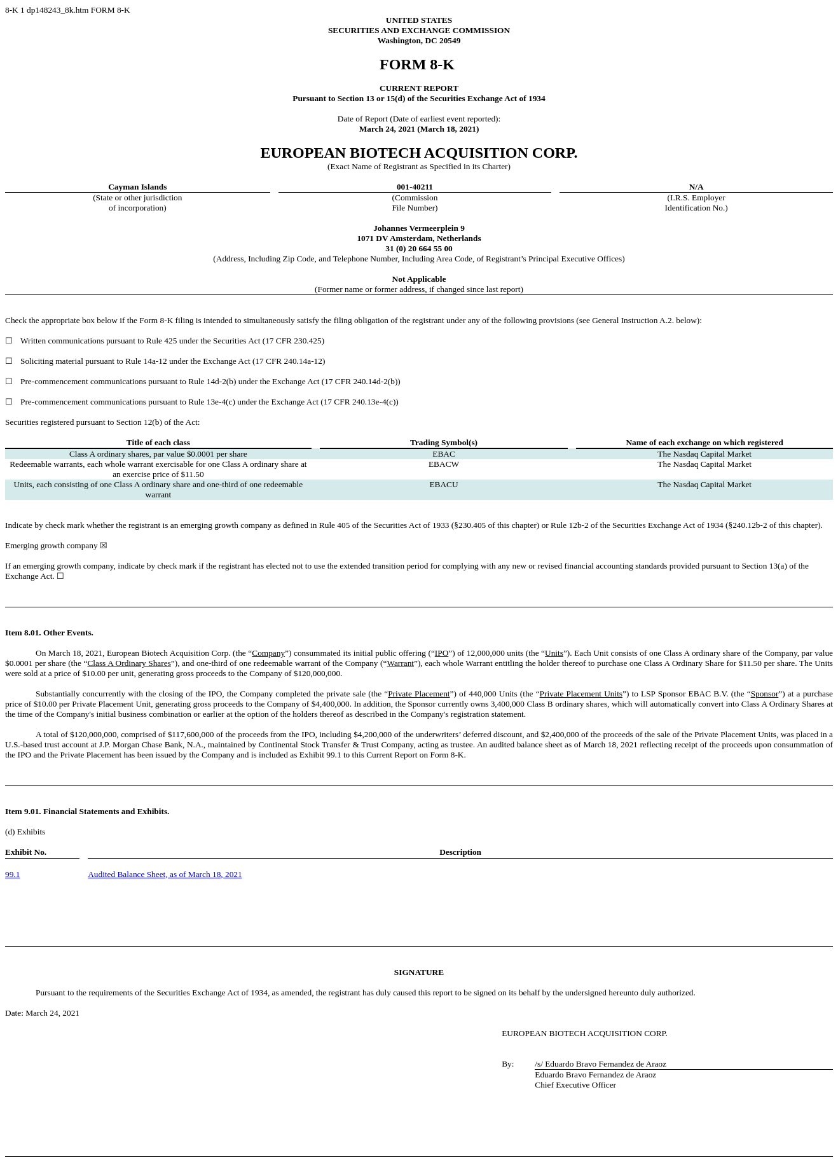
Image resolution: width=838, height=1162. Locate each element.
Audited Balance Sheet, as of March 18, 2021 (165, 874)
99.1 (12, 874)
